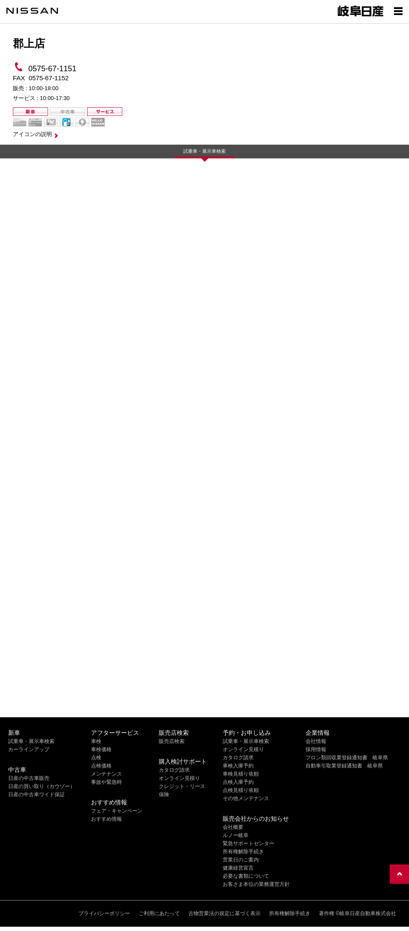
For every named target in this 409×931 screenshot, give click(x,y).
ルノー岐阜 (235, 835)
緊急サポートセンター (248, 843)
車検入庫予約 (238, 766)
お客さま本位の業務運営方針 (256, 884)
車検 (96, 741)
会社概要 (233, 827)
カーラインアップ (28, 749)
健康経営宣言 (238, 868)
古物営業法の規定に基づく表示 (224, 913)
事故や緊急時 (106, 782)
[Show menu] (398, 10)
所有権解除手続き (243, 852)
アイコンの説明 (32, 134)
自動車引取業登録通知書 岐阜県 (344, 766)
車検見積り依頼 (241, 774)
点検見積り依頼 (241, 790)
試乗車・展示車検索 (204, 151)
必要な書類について (246, 876)
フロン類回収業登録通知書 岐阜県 (347, 758)
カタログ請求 (174, 770)
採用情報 (316, 749)
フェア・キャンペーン (116, 811)
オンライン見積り (179, 778)
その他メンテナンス (246, 798)
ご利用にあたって (159, 913)
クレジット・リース (182, 786)
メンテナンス (106, 774)
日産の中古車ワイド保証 (36, 795)
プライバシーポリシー (104, 913)
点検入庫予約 (238, 782)
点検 (96, 758)
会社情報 (316, 741)
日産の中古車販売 (28, 778)
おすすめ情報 (106, 819)
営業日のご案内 (241, 860)
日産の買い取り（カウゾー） (41, 786)
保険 (164, 795)
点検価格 (101, 766)
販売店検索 (172, 741)
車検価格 (101, 749)
